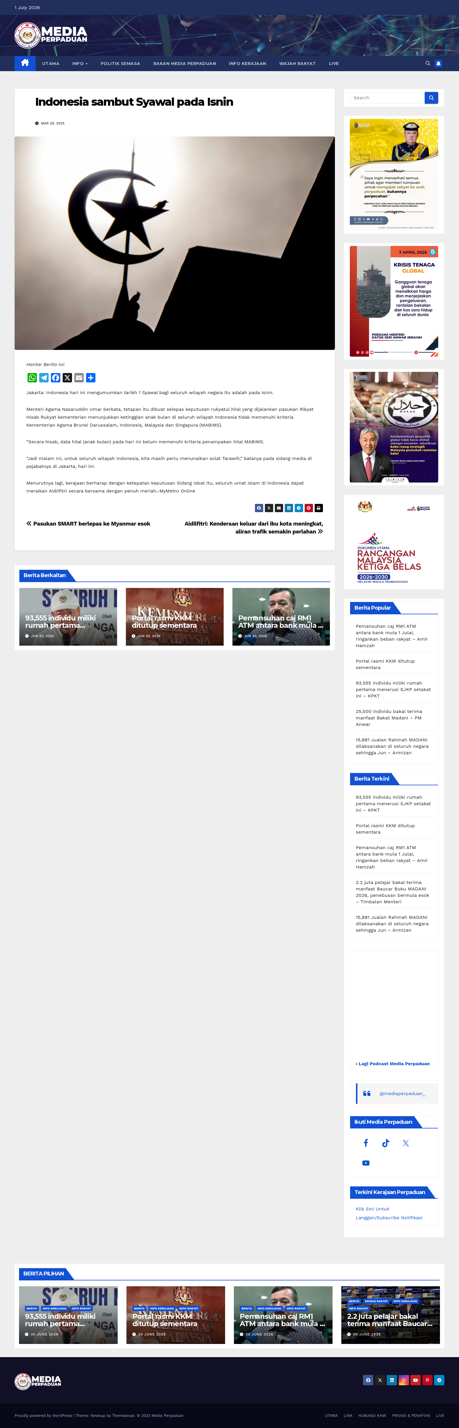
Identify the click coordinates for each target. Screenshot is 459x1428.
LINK (348, 1415)
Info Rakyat (81, 1308)
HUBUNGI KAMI (372, 1415)
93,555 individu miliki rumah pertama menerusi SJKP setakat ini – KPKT (393, 689)
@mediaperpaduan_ (402, 1093)
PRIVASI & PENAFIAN (411, 1415)
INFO (78, 63)
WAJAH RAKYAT (297, 63)
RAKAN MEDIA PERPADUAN (184, 63)
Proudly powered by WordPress (44, 1415)
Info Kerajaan (54, 1308)
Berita (32, 1308)
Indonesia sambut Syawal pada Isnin (134, 102)
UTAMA (51, 63)
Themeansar (123, 1415)
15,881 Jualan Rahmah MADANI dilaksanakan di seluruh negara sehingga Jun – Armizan (392, 746)
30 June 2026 (45, 1334)
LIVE (334, 63)
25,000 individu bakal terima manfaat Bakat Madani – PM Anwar (389, 718)
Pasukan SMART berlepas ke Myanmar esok (88, 523)
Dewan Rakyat (376, 1301)
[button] (428, 63)
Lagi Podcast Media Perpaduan (393, 1063)
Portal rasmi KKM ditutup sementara (164, 622)
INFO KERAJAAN (247, 63)
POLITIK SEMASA (121, 63)
